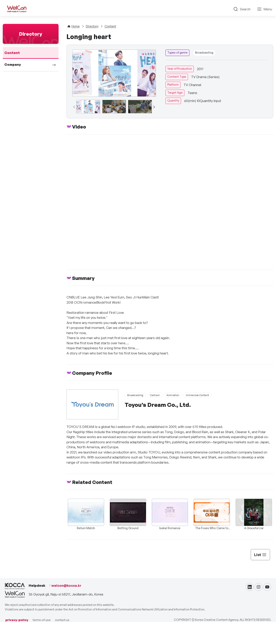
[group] (88, 106)
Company (12, 64)
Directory (92, 26)
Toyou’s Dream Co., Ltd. (158, 404)
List (260, 554)
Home (75, 26)
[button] (154, 107)
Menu (267, 9)
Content (12, 53)
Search (245, 9)
